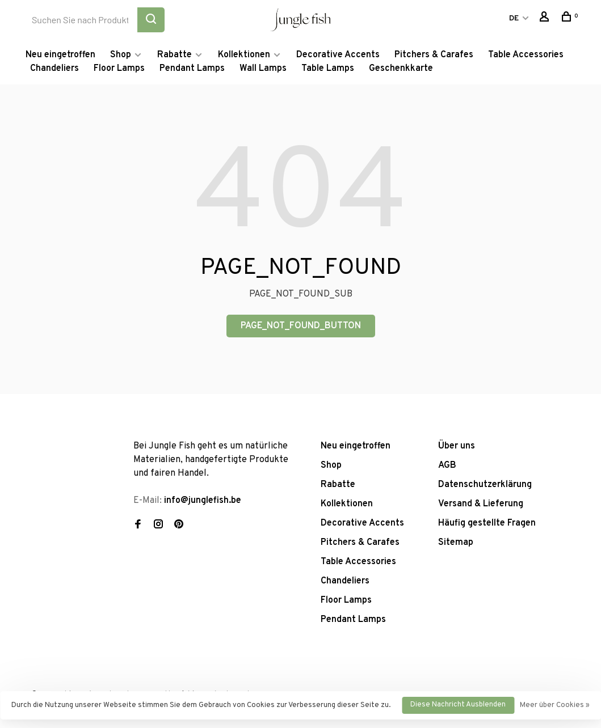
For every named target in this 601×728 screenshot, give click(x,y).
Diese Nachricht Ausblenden (458, 704)
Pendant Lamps (192, 68)
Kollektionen (244, 55)
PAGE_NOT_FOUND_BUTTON (301, 326)
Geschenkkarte (401, 68)
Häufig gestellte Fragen (487, 523)
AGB (447, 465)
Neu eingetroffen (60, 55)
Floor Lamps (119, 68)
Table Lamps (327, 68)
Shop (120, 55)
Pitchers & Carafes (433, 55)
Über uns (456, 446)
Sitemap (455, 542)
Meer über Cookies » (555, 705)
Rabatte (174, 55)
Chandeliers (54, 68)
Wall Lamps (263, 68)
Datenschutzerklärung (485, 484)
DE (514, 18)
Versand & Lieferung (480, 504)
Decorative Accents (338, 55)
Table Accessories (526, 55)
